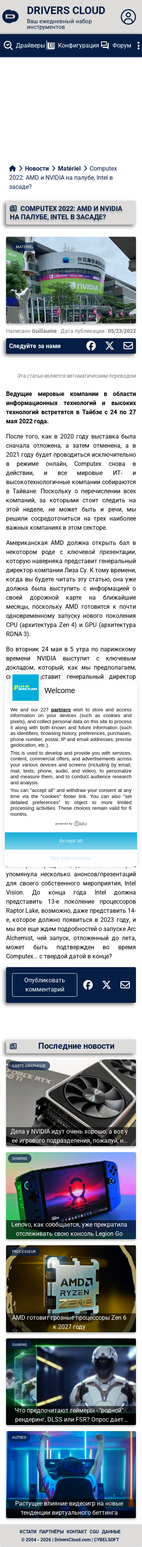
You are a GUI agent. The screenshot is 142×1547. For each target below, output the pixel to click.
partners (61, 709)
